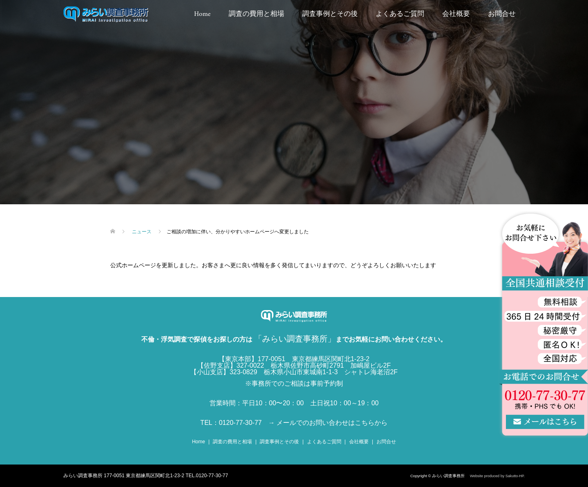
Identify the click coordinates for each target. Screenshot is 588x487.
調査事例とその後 (330, 14)
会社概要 (456, 14)
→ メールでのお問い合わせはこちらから (328, 422)
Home (202, 14)
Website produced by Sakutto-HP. (497, 476)
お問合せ (502, 14)
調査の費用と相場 (256, 14)
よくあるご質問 (400, 14)
